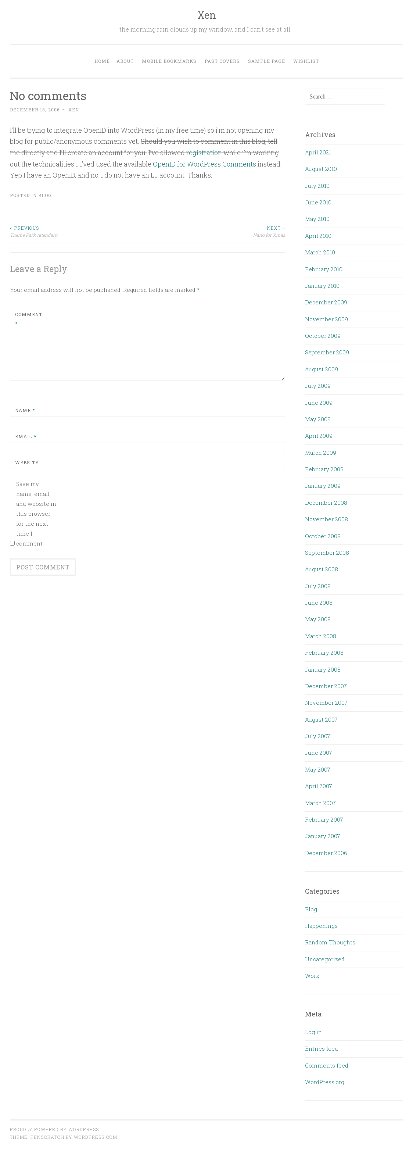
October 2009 (323, 335)
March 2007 (320, 803)
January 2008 (323, 669)
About (125, 61)
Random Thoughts (330, 942)
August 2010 (321, 168)
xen (73, 109)
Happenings (321, 925)
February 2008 (324, 652)
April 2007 (318, 786)
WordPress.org (324, 1082)
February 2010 (323, 269)
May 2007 (317, 769)
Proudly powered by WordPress (54, 1129)
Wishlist (306, 61)
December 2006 (326, 853)
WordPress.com (95, 1137)
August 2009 (321, 369)
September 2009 (327, 352)
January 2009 (323, 485)
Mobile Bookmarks (169, 61)
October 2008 (323, 536)
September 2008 (327, 552)
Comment (28, 319)
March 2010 (320, 252)
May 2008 (318, 619)
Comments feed (326, 1065)
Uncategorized (325, 959)
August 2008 (321, 569)
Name (25, 410)
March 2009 (320, 452)
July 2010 (317, 185)
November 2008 (326, 519)
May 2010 (317, 218)
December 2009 (326, 302)
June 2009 (319, 402)
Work (312, 975)
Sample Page (266, 61)
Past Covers (222, 61)
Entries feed (321, 1048)
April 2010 (318, 235)
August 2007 (321, 719)
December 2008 (326, 502)
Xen (206, 14)
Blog (45, 195)
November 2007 (326, 702)
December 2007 (326, 686)
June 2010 (318, 202)
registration (204, 152)
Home (102, 61)
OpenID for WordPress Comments (204, 164)
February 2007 (324, 819)
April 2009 (319, 435)
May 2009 (318, 419)
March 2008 (320, 636)
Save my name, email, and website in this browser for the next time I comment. (36, 513)
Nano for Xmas (216, 231)
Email (25, 436)
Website (27, 462)
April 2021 (318, 152)
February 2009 (324, 469)
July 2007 (317, 736)
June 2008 (319, 602)
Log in (313, 1032)
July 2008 (318, 586)
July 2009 (318, 385)
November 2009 (326, 319)
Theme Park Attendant (79, 231)
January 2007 (322, 836)
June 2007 (318, 752)
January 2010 (322, 285)
